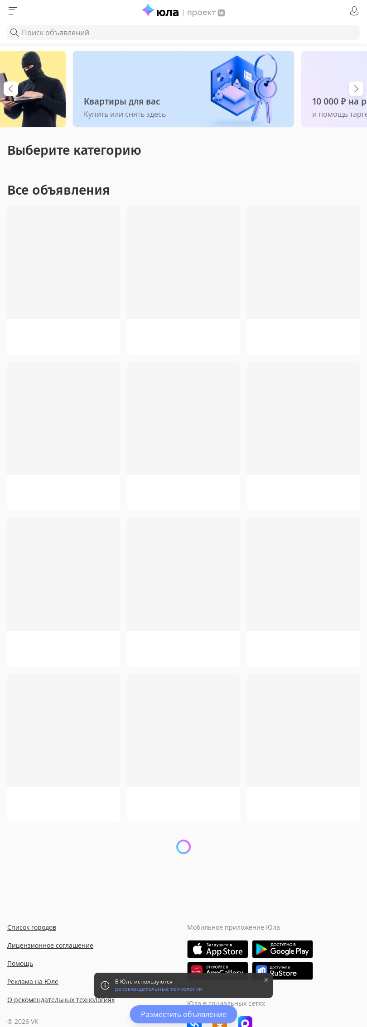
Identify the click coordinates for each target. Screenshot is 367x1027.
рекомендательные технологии (159, 989)
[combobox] (183, 32)
